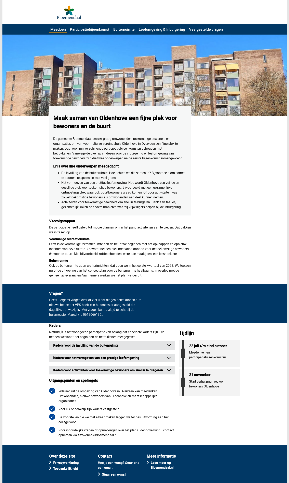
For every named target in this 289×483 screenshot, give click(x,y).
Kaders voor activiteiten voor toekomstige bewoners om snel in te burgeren (108, 370)
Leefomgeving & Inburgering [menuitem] (162, 29)
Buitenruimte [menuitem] (124, 29)
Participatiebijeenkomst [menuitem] (89, 29)
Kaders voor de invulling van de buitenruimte (85, 345)
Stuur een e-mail (114, 474)
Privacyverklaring (66, 462)
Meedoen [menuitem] (58, 29)
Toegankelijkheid (65, 468)
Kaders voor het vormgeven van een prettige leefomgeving (96, 358)
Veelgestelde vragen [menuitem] (206, 29)
